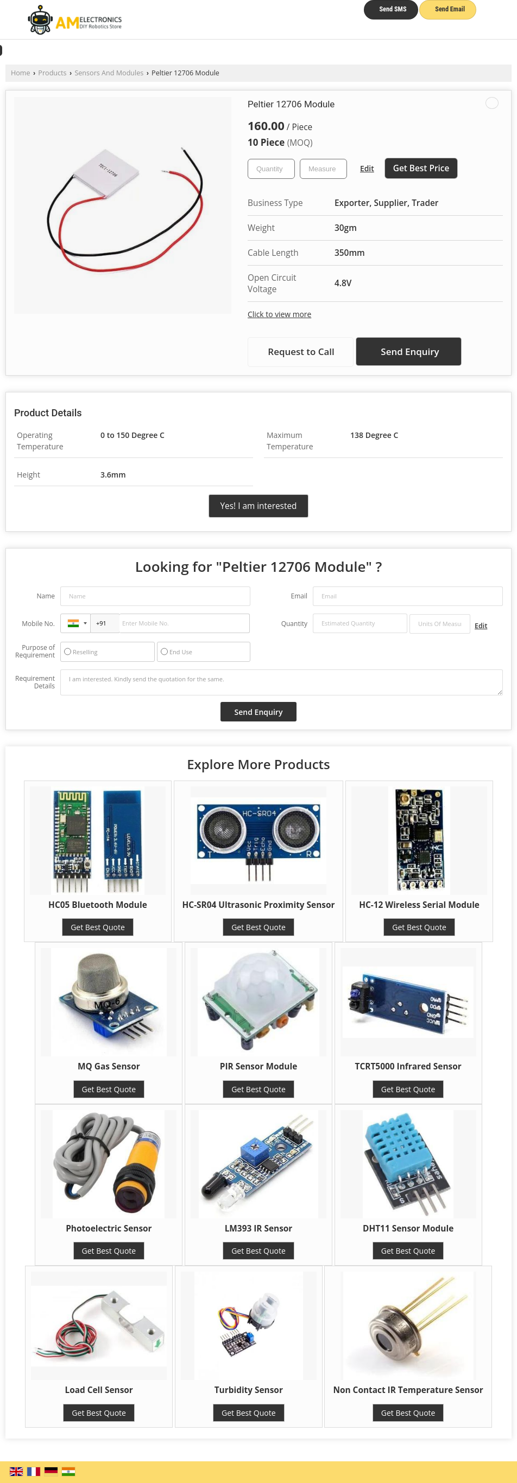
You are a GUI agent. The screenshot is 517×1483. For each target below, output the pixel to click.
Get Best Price (421, 168)
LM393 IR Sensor (259, 1228)
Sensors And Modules (108, 73)
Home (20, 73)
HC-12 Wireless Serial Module (419, 905)
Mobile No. (38, 623)
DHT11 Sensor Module (408, 1228)
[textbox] (323, 169)
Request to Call (301, 351)
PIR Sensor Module (258, 1066)
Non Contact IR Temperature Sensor (408, 1390)
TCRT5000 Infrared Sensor (408, 1066)
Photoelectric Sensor (109, 1228)
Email (299, 596)
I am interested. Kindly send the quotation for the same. (281, 682)
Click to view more (279, 314)
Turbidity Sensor (249, 1390)
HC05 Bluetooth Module (97, 905)
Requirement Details (35, 682)
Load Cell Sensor (99, 1390)
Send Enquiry (410, 351)
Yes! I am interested (258, 506)
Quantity (294, 623)
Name (45, 596)
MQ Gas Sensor (109, 1066)
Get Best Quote (98, 927)
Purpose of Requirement (35, 651)
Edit (367, 168)
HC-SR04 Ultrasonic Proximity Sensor (258, 905)
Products (52, 73)
